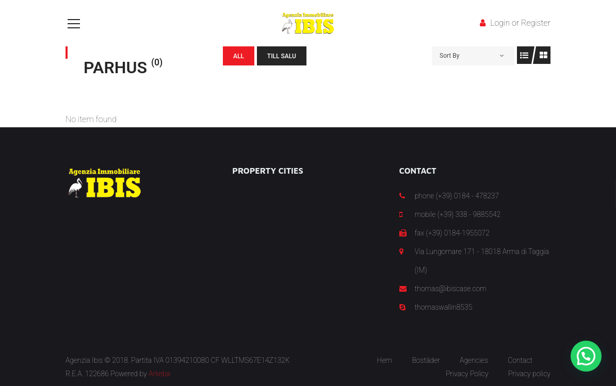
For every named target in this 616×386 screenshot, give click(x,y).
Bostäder (426, 360)
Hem (384, 360)
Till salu (281, 56)
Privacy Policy (467, 374)
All (238, 56)
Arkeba (159, 374)
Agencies (474, 360)
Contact (520, 360)
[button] (586, 356)
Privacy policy (529, 374)
